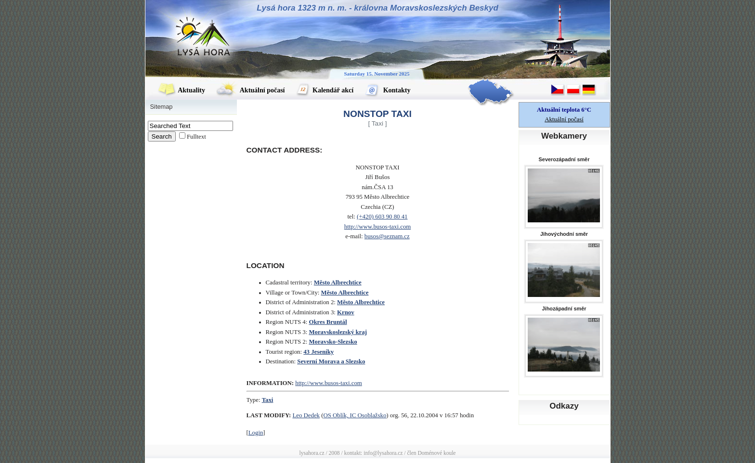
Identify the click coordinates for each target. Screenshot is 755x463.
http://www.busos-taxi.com (377, 226)
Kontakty (387, 90)
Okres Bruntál (328, 322)
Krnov (345, 312)
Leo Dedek (306, 415)
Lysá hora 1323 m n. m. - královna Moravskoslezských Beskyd (377, 8)
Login (255, 432)
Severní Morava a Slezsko (331, 361)
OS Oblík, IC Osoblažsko (354, 415)
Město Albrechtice (338, 282)
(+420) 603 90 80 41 (382, 216)
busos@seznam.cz (387, 236)
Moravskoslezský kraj (338, 332)
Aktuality (181, 90)
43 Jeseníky (318, 351)
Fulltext (196, 136)
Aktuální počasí (250, 90)
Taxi (267, 400)
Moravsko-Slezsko (333, 341)
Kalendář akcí (325, 90)
